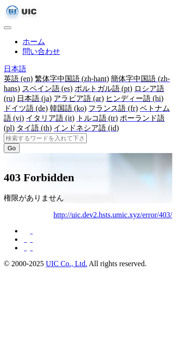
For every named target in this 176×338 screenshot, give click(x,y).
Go (12, 148)
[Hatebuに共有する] (31, 248)
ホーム (34, 42)
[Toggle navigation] (7, 27)
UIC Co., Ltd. (66, 264)
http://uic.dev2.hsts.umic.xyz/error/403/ (113, 215)
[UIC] (22, 17)
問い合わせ (41, 51)
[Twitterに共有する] (31, 239)
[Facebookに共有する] (31, 231)
